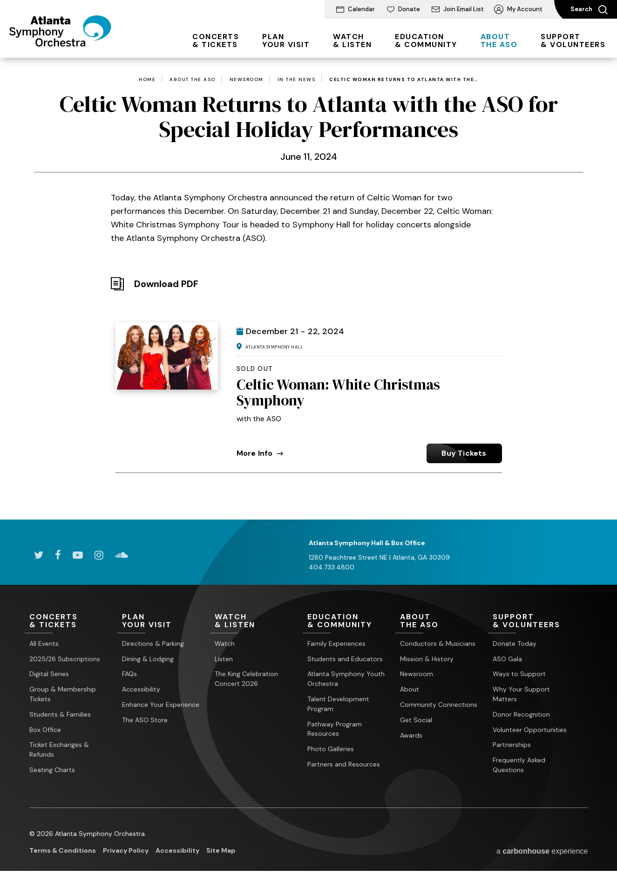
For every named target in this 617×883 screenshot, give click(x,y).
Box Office (45, 730)
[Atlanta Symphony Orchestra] (60, 43)
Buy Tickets (463, 453)
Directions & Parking (153, 643)
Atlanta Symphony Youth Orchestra (346, 679)
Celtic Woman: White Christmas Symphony (338, 392)
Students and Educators (345, 659)
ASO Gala (507, 659)
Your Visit (286, 40)
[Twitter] (38, 555)
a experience (542, 851)
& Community (426, 40)
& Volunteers (573, 40)
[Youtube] (78, 555)
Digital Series (49, 674)
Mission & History (427, 659)
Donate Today (514, 643)
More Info (260, 453)
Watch (225, 643)
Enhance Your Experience (160, 704)
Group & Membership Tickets (62, 694)
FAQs (129, 674)
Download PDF (166, 284)
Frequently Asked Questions (519, 765)
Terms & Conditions (62, 850)
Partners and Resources (343, 764)
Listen (224, 659)
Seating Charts (52, 770)
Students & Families (60, 714)
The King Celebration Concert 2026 (246, 679)
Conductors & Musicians (437, 643)
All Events (44, 643)
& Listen (352, 40)
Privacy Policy (126, 850)
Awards (411, 735)
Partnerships (512, 744)
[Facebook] (58, 555)
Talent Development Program (338, 704)
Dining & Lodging (148, 659)
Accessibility (141, 689)
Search (589, 9)
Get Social (416, 720)
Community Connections (438, 704)
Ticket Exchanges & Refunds (59, 749)
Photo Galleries (330, 749)
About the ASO (193, 79)
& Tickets (215, 40)
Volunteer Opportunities (530, 730)
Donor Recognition (521, 714)
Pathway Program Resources (334, 729)
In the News (297, 79)
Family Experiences (336, 643)
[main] (308, 275)
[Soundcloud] (121, 555)
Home (147, 79)
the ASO (499, 40)
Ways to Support (519, 674)
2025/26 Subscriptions (64, 659)
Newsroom (247, 79)
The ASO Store (145, 720)
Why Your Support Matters (521, 694)
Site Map (221, 850)
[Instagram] (99, 555)
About (409, 689)
